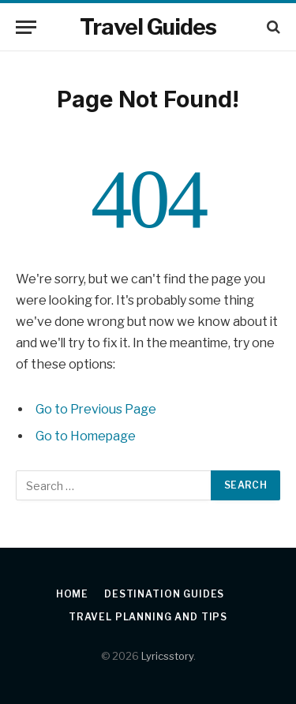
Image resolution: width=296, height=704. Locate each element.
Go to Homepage (86, 436)
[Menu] (26, 27)
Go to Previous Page (96, 409)
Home (72, 594)
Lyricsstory (167, 656)
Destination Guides (164, 594)
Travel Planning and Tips (148, 617)
